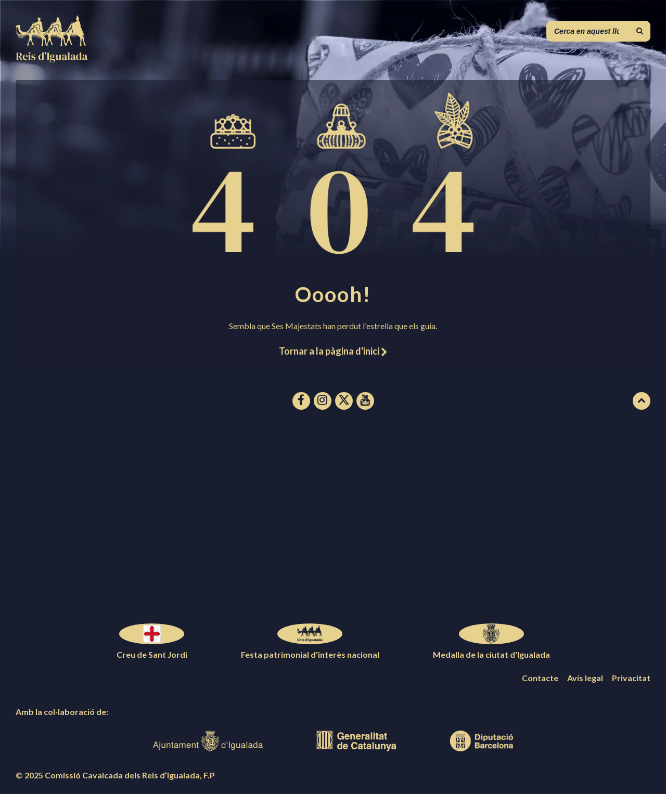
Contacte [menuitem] (540, 678)
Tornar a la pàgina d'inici (333, 351)
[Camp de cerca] (598, 31)
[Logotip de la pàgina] (52, 59)
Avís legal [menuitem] (585, 678)
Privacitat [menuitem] (631, 678)
